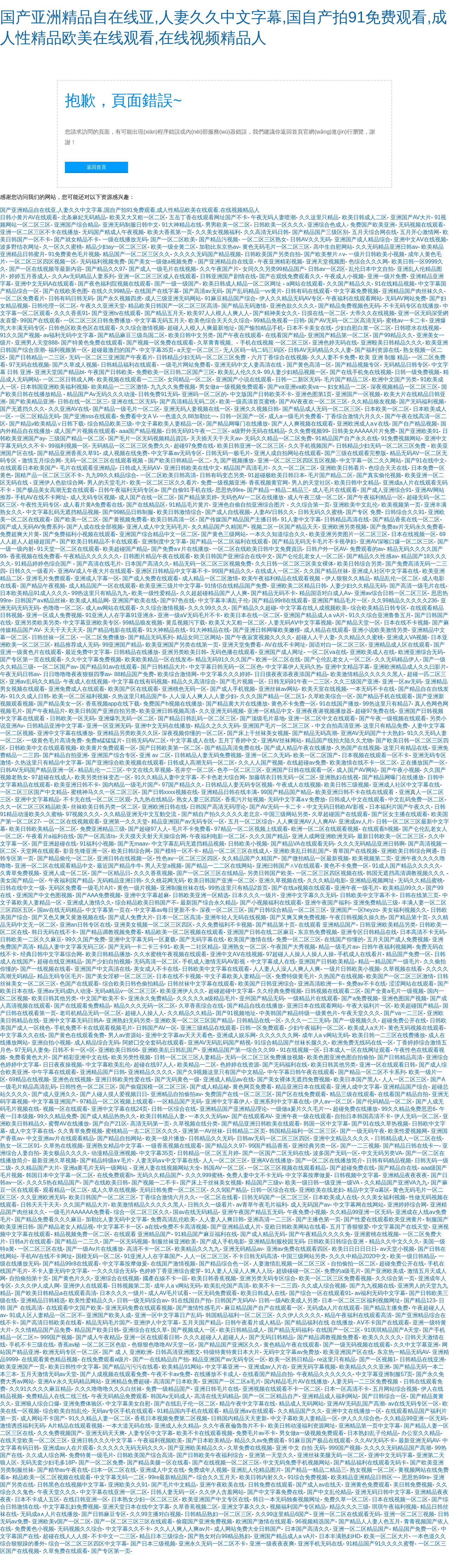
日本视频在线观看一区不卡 (375, 755)
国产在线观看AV (252, 1116)
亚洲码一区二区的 (204, 394)
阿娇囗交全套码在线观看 (153, 1043)
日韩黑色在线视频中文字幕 (71, 1485)
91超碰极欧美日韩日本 (276, 475)
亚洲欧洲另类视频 (344, 527)
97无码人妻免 (32, 1050)
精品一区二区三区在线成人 (236, 851)
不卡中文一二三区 (113, 1536)
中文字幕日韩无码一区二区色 (225, 667)
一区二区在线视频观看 (71, 822)
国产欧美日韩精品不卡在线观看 (99, 542)
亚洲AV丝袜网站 (281, 740)
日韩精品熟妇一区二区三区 (218, 1514)
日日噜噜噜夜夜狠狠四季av (77, 674)
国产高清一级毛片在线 (417, 586)
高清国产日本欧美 (175, 1381)
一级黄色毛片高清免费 (54, 740)
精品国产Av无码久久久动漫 (101, 394)
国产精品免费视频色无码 (349, 306)
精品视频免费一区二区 (82, 1234)
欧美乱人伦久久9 (239, 372)
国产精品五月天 (164, 313)
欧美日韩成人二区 (364, 217)
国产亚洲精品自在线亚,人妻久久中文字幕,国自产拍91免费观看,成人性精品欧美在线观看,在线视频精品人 (130, 210)
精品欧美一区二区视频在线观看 (184, 932)
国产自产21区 (110, 1124)
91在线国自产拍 (191, 1300)
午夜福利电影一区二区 (217, 836)
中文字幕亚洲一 (224, 1367)
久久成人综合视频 (323, 1286)
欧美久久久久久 (382, 1337)
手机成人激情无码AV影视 (214, 962)
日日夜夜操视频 (62, 1065)
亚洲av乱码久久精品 (34, 682)
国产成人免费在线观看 (150, 578)
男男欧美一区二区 (227, 225)
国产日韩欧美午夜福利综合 (210, 1455)
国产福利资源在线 (377, 350)
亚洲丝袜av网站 (278, 689)
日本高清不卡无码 (422, 932)
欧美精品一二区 (196, 1065)
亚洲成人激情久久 (89, 903)
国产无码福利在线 (284, 1065)
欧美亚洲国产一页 (22, 1367)
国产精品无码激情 (243, 306)
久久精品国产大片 (37, 1168)
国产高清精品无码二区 (188, 402)
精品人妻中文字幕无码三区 (71, 947)
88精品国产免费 (134, 674)
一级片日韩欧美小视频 (376, 254)
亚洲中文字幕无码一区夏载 (142, 939)
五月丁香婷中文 (237, 740)
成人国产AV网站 (356, 770)
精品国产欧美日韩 (96, 1330)
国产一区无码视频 (125, 1241)
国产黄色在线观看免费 (76, 1035)
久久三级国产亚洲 (356, 682)
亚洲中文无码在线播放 (163, 726)
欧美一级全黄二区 (173, 247)
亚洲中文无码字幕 (390, 1455)
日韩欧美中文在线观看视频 (42, 748)
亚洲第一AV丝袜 (202, 1131)
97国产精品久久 (182, 785)
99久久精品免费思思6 (408, 1109)
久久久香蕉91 (71, 313)
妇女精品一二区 (347, 387)
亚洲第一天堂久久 (271, 1455)
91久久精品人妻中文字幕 (165, 777)
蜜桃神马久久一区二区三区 (104, 792)
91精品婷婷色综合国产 (44, 564)
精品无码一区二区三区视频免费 (212, 564)
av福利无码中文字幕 (68, 335)
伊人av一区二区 (333, 1101)
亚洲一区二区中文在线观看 (321, 718)
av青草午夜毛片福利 (261, 1205)
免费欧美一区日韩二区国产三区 (175, 372)
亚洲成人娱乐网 (236, 1035)
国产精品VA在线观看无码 (302, 844)
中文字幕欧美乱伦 (108, 1065)
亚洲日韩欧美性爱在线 (123, 1079)
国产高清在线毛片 (98, 564)
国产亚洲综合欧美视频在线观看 (125, 763)
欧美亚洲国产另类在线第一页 (182, 645)
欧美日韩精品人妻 (162, 1116)
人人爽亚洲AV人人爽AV (305, 822)
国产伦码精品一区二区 (384, 1101)
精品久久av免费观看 (259, 1440)
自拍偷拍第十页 (28, 1278)
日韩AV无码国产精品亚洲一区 (37, 770)
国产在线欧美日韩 (105, 1183)
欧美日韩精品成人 (241, 1330)
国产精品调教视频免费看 (111, 932)
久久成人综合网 (45, 1455)
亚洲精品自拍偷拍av (175, 1094)
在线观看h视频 (380, 829)
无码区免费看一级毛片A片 (81, 888)
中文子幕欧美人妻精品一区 (169, 424)
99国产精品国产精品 (286, 792)
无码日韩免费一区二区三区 (173, 1190)
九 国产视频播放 (233, 460)
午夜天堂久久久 (360, 1013)
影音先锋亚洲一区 (85, 851)
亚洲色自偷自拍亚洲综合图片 (249, 505)
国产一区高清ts (96, 836)
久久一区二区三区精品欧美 (33, 807)
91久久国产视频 (20, 335)
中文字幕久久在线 (22, 1035)
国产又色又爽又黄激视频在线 (68, 917)
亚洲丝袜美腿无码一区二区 (330, 1455)
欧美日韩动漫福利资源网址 (301, 1426)
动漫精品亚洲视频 (113, 1153)
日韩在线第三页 (419, 895)
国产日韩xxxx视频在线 (170, 792)
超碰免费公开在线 (403, 1020)
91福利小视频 (97, 844)
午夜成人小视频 (344, 276)
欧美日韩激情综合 (179, 512)
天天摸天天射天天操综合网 (152, 836)
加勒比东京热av (219, 247)
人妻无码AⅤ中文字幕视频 (300, 623)
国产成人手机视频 (232, 689)
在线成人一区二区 (277, 571)
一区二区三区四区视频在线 (329, 873)
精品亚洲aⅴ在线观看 (248, 1411)
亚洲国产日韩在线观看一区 (299, 770)
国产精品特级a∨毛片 (106, 1160)
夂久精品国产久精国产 (220, 527)
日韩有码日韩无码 (70, 298)
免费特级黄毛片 (295, 976)
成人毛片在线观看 (334, 490)
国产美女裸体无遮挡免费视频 (293, 1079)
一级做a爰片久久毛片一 (300, 1109)
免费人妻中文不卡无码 (254, 1175)
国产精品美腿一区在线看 (158, 1463)
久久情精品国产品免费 (43, 1330)
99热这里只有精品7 (387, 704)
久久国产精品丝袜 (325, 571)
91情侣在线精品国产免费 (236, 586)
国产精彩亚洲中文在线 (80, 1057)
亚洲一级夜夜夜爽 (271, 1544)
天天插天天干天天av (215, 438)
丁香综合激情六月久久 (353, 416)
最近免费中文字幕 (87, 652)
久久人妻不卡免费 (332, 357)
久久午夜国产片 (219, 269)
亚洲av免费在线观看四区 (297, 1249)
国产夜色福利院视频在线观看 (114, 284)
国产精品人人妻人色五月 (369, 1521)
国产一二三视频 (360, 1146)
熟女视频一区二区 (372, 1470)
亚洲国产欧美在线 (134, 600)
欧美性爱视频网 (407, 1131)
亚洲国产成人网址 (281, 652)
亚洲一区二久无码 (267, 755)
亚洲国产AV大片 (410, 217)
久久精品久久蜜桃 (360, 637)
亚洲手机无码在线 (320, 1544)
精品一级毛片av (338, 947)
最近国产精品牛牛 (119, 866)
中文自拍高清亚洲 (337, 726)
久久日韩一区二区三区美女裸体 (294, 564)
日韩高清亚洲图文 (177, 1352)
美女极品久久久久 (65, 1153)
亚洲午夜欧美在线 (222, 1485)
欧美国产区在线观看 (133, 689)
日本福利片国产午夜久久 (400, 807)
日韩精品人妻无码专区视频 (239, 785)
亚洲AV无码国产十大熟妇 (372, 733)
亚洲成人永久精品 (176, 1426)
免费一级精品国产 (168, 1389)
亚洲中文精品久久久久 (342, 1138)
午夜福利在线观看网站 (354, 298)
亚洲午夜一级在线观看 (303, 1116)
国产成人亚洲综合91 (386, 490)
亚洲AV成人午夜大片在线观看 (95, 571)
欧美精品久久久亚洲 (364, 1367)
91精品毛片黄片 (189, 505)
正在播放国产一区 (422, 763)
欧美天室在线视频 (324, 689)
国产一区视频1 (377, 1359)
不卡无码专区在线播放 (411, 306)
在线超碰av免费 (306, 763)
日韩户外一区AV (326, 549)
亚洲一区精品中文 (269, 711)
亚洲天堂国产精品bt (59, 372)
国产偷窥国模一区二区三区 (153, 1087)
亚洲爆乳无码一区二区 (126, 718)
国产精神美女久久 (275, 313)
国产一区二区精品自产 (270, 1396)
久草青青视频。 (216, 343)
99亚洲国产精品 (122, 645)
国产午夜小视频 (400, 770)
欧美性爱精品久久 (91, 1300)
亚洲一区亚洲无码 (108, 726)
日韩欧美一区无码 (72, 718)
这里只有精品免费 (385, 726)
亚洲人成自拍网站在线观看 (287, 453)
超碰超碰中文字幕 (230, 991)
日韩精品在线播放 (136, 652)
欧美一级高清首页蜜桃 (247, 402)
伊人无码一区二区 (416, 1116)
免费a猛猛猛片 (104, 740)
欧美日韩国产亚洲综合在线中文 (233, 556)
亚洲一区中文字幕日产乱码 (168, 1315)
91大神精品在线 (182, 225)
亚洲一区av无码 (402, 682)
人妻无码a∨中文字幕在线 (167, 1160)
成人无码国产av (310, 1205)
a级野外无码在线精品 (258, 431)
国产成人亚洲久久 (54, 1094)
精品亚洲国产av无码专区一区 (187, 822)
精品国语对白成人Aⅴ (325, 593)
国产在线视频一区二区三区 (226, 1463)
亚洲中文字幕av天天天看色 (179, 1035)
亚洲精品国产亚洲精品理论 (233, 1109)
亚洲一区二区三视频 (409, 1514)
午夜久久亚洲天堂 (102, 306)
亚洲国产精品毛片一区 (339, 600)
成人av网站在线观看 (111, 608)
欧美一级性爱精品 (154, 593)
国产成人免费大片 (130, 917)
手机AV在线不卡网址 (41, 497)
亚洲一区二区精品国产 (361, 1529)
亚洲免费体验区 (82, 1404)
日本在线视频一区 (413, 534)
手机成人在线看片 (359, 954)
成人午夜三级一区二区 (315, 497)
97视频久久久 (83, 814)
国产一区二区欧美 (172, 239)
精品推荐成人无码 (76, 645)
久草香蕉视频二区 (195, 1507)
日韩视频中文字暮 (356, 1175)
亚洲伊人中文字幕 (156, 1323)
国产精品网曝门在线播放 (237, 424)
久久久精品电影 (326, 880)
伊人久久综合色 (360, 1418)
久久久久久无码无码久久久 (130, 1448)
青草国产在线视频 (355, 851)
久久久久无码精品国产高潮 (397, 1448)
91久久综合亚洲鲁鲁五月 (380, 615)
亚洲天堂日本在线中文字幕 (136, 1507)
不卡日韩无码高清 (255, 1256)
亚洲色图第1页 (313, 394)
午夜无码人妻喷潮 (273, 217)
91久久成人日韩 (29, 696)
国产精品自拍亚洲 (65, 755)
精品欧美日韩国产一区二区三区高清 (173, 306)
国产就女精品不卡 (76, 239)
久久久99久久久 (208, 608)
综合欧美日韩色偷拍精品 (133, 984)
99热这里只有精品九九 (100, 593)
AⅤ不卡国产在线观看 (383, 1323)
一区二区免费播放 (102, 637)
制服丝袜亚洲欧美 (174, 1241)
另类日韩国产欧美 (269, 873)
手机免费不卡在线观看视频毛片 (93, 1028)
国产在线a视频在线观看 (301, 888)
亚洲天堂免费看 (241, 645)
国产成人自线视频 (227, 512)
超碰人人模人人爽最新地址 (201, 328)
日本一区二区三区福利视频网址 (361, 1300)
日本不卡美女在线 (309, 328)
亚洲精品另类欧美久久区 (128, 733)
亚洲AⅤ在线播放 (271, 1160)
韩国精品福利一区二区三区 (302, 1131)
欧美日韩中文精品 (356, 483)
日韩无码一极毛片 (228, 453)
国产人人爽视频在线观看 (302, 424)
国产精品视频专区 (357, 365)
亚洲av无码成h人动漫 (64, 991)
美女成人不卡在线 (156, 969)
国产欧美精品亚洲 (31, 402)
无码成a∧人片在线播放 (49, 1514)
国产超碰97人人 (148, 829)
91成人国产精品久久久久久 (406, 866)
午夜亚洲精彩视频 (279, 262)
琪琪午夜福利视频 (394, 1507)
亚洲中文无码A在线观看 (45, 284)
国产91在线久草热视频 (379, 1124)
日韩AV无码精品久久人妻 (319, 350)
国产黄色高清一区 (309, 365)
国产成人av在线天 (318, 1485)
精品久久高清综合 (193, 682)
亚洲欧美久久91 (128, 1485)
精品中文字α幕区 (368, 1190)
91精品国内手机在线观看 (188, 1411)
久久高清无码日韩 (266, 232)
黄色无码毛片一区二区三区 (276, 247)
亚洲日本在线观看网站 (315, 1006)
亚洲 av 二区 (155, 755)
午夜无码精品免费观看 (119, 1396)
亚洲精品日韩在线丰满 (229, 792)
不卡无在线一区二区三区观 (96, 799)
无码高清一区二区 (156, 962)
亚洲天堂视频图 (325, 262)
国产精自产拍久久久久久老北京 (220, 814)
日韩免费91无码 (158, 394)
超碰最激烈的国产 (113, 350)
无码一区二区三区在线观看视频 (105, 460)
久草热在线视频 (63, 1146)
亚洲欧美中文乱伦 (355, 505)
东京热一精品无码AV (403, 1352)
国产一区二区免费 (101, 1463)
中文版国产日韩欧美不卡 (261, 394)
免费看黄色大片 (28, 1057)
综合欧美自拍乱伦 (65, 1411)
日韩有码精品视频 (388, 1160)
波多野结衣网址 (19, 247)
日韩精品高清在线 (346, 519)
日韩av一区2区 (326, 269)
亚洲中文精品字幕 (347, 667)
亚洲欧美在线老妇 (321, 1190)
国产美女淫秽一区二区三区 (119, 976)
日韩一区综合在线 (173, 1109)
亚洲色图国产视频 (404, 998)
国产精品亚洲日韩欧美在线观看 (260, 1124)
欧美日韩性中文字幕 (73, 1367)
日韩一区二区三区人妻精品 (187, 1057)
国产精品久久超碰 (254, 608)
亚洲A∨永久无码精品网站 (70, 1381)
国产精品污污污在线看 (130, 1367)
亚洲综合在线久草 (144, 1330)
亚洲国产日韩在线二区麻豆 (260, 932)
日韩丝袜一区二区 (54, 637)
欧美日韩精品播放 (108, 954)
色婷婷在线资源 (239, 1065)
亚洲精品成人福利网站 (330, 1396)
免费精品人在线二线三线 (57, 1396)
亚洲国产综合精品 (76, 225)
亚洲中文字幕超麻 (146, 895)
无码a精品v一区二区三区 (125, 991)
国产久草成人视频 (74, 365)
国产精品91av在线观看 (108, 667)
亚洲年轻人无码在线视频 (235, 917)
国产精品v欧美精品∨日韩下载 (46, 424)
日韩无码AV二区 (146, 740)
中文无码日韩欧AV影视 (336, 807)
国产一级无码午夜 (362, 1131)
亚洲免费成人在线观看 (76, 689)
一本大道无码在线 (128, 1426)
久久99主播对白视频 (155, 1514)
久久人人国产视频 (260, 763)
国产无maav (133, 844)
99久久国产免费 (85, 939)
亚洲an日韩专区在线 (85, 925)
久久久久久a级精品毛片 (206, 998)
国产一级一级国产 (176, 284)
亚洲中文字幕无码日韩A (73, 1020)
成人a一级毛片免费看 (295, 416)
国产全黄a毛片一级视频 (394, 991)
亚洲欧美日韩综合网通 (409, 851)
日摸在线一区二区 (323, 313)
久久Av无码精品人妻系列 (83, 276)
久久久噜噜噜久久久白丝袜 (108, 1389)
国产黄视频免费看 (124, 519)
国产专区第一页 (110, 1551)
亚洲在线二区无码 (133, 402)
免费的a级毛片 (342, 1271)
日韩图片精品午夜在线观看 (156, 556)
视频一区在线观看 (65, 1109)
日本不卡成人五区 (37, 1499)
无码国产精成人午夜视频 (113, 232)
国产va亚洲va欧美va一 (295, 387)
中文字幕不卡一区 (119, 1227)
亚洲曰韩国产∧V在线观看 (288, 866)
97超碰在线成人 (52, 777)
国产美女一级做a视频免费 (161, 262)
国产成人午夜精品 (98, 1337)
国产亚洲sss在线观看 (89, 416)
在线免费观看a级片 (105, 1359)
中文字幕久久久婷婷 (225, 674)
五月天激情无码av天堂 (48, 1374)
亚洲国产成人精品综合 (362, 239)
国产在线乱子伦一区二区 (185, 1404)
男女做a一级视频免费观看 (231, 387)
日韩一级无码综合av (142, 1300)
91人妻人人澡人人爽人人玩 (239, 1271)
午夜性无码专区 (40, 505)
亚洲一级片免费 (387, 276)
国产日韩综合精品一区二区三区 (287, 910)
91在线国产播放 (339, 704)
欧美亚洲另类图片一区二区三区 (348, 534)
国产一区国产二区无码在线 (276, 1153)
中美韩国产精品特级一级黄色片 (298, 1013)
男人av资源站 (125, 1035)
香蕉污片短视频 (244, 799)
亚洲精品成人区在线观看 (399, 645)
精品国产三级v (263, 1183)
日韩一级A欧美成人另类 (289, 1300)
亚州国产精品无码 (261, 998)
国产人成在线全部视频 (95, 527)
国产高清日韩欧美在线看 (51, 1323)
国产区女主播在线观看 (399, 814)
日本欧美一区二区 (386, 409)
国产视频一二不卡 (154, 1183)
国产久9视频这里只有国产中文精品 (220, 1072)
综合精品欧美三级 (109, 424)
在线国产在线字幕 (156, 291)
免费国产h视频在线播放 (172, 704)
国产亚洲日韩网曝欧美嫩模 (266, 630)
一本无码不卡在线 (372, 689)
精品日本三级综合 (161, 1536)
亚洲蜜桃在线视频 (376, 1234)
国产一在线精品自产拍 (161, 1359)
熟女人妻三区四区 (198, 799)
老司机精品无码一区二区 (90, 1013)
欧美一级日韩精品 (412, 1256)
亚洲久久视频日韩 (256, 409)
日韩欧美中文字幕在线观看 (215, 969)
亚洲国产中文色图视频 (44, 895)
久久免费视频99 (308, 431)
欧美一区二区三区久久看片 (163, 483)
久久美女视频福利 (217, 232)
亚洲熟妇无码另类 (128, 1020)
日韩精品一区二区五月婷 (208, 1153)
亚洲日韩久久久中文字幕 (102, 1440)
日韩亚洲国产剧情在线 (228, 276)
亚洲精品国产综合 (405, 1087)
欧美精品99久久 (403, 888)
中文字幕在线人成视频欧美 (313, 608)
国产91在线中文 (425, 460)
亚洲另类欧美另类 (37, 623)
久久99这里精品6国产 (282, 1514)
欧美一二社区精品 (196, 947)
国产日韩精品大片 (163, 667)
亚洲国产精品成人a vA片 (314, 615)
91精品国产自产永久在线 (346, 438)
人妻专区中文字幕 (150, 1433)
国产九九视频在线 (371, 1286)
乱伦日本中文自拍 (371, 269)
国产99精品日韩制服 (128, 512)
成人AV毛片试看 (168, 1293)
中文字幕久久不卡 (128, 1529)
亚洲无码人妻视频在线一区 (197, 409)
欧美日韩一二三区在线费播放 (388, 1035)
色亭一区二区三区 (239, 770)
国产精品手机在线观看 (384, 696)
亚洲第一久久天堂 (125, 822)
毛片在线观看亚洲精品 (88, 468)
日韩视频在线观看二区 (333, 991)
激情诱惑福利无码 (22, 1426)
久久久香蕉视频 (153, 873)
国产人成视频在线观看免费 (113, 1374)
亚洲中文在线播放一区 (354, 1411)
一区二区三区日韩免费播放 (97, 320)
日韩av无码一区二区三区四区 (273, 1138)
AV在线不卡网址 (285, 645)
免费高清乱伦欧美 (172, 1219)
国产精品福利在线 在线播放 (318, 1323)
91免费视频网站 (401, 438)
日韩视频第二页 (130, 1286)
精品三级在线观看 (352, 1094)
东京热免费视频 (317, 932)
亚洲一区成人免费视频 (54, 615)
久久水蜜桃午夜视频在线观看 (170, 954)
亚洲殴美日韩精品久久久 (391, 343)
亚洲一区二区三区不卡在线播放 (39, 232)
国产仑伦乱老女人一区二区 (309, 556)
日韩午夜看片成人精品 (253, 1323)
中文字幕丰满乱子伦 (223, 600)
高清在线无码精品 (216, 1396)
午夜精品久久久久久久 (91, 556)
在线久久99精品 (111, 291)
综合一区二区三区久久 (142, 1212)
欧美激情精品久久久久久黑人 (366, 674)
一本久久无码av (208, 1116)
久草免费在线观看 (65, 1551)
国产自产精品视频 (414, 424)
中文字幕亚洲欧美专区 (91, 623)
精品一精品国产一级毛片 (389, 962)
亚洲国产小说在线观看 (244, 379)
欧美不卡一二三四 (275, 1286)
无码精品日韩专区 (405, 365)
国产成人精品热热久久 (108, 1116)
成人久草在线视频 (113, 1190)
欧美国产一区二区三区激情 (400, 976)
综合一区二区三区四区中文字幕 (87, 1544)
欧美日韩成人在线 (263, 1293)
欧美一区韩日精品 (291, 1359)
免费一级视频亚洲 (223, 483)
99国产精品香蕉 (269, 1146)
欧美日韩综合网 (130, 851)
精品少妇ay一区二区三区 (117, 247)
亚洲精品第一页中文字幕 (369, 1426)
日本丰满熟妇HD (340, 1536)
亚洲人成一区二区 (65, 873)
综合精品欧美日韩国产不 (146, 903)
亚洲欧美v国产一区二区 (61, 1521)
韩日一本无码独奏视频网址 (286, 1499)
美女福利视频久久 (404, 910)
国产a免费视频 (359, 998)
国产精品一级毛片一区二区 (126, 409)
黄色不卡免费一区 (293, 704)
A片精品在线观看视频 (75, 1426)
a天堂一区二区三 (198, 350)
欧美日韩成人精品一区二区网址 (243, 284)
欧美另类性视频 (130, 1057)
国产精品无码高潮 (314, 733)
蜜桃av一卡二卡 (405, 320)
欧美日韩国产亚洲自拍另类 (102, 711)
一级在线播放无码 (124, 239)
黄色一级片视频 (136, 888)
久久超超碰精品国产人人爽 (213, 593)
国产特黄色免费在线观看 (92, 343)
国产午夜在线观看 (239, 335)
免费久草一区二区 (346, 1499)
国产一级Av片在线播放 (94, 1249)
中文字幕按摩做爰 (308, 1175)
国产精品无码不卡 (273, 593)
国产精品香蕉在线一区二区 (406, 519)
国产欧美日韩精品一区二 (179, 460)
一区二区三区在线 (40, 1249)
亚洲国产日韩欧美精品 (327, 962)
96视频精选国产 (315, 1521)
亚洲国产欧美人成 (108, 1315)
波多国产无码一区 (335, 1153)
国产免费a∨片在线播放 (180, 549)
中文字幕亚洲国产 (54, 1101)
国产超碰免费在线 (352, 1168)
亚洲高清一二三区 (269, 1219)
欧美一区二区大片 (386, 1536)
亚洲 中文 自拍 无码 (300, 1448)
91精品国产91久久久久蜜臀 (380, 1544)
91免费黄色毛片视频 (74, 254)
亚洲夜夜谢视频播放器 (324, 711)
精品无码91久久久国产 (223, 659)
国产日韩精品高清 (399, 1057)
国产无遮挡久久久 (22, 409)
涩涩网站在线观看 (411, 984)
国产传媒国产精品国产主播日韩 (238, 519)
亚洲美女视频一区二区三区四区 (153, 925)
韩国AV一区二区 (223, 1168)
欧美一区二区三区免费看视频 (335, 1278)
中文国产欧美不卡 (102, 998)
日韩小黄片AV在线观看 (29, 217)
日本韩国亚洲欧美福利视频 (54, 387)
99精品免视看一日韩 (279, 320)
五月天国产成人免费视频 (398, 939)
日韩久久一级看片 (31, 571)
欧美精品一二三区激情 (119, 387)
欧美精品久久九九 (197, 1249)
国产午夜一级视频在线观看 (392, 718)
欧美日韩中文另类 (190, 335)
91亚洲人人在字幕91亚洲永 (120, 615)
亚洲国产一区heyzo (354, 910)
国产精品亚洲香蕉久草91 (68, 453)
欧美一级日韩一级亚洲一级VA (323, 1183)
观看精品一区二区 (65, 1190)
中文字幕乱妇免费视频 (71, 1507)
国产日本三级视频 (152, 1544)
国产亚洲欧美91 (419, 431)
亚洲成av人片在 (268, 1367)
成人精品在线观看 (326, 630)
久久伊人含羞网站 (221, 1492)
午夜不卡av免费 (170, 1374)
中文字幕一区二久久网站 (370, 460)
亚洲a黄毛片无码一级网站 (96, 1168)
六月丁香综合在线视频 (279, 357)
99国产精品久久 (232, 571)
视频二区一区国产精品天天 (284, 527)
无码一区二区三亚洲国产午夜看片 (111, 357)
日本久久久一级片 (254, 895)
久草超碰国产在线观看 (340, 814)
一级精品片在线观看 (313, 998)
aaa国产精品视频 (140, 431)
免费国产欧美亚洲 (372, 225)
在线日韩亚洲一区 (85, 1499)
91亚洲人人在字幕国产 (152, 1256)
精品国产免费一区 (408, 954)
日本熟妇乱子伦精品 (372, 1433)
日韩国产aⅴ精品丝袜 (40, 600)
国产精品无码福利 (290, 1330)
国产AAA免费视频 (98, 895)
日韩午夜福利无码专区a (128, 490)
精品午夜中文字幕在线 (247, 1404)
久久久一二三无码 (307, 1020)
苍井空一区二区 (194, 770)
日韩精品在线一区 (258, 1020)
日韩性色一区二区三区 (88, 1087)
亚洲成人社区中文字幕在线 (385, 571)
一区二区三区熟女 (264, 239)
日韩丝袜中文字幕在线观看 (201, 984)
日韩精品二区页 (246, 1131)
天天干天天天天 (63, 630)
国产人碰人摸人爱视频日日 (113, 1094)
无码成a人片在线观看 (333, 1308)
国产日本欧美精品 (208, 1440)
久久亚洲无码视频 (221, 711)
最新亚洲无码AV (418, 1440)
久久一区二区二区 (294, 468)
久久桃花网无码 (164, 880)
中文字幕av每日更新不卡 (165, 910)
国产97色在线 (177, 600)
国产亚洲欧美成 (384, 1271)
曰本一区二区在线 (113, 1470)
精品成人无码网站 (301, 1404)
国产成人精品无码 (262, 1234)
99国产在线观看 (40, 320)
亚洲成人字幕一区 (96, 578)
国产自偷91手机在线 (186, 490)
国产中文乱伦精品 (329, 1492)
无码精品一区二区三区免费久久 (131, 446)
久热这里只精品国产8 (139, 696)
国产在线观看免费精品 (82, 1006)
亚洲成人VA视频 (407, 637)
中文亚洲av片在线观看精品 (60, 1138)
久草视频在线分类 (195, 1124)
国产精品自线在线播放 (255, 1006)
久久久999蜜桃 (204, 1175)
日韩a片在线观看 (30, 1241)
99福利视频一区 (68, 446)
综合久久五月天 (216, 1477)
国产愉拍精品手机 (260, 328)
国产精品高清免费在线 (233, 748)
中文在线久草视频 (148, 770)
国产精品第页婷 (197, 497)
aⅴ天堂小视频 (397, 1249)
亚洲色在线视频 (72, 1079)
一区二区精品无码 (37, 416)
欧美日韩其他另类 (54, 998)
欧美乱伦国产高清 (226, 1286)
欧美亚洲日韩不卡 (76, 785)
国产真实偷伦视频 (378, 475)
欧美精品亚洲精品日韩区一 (364, 1477)
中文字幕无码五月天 (159, 320)
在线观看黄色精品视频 (49, 1359)
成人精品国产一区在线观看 (102, 586)
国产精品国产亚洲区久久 (229, 1345)
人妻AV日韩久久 (274, 512)
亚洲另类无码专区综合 (268, 1278)
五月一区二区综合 (250, 822)
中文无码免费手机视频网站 (296, 1463)
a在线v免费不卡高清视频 (176, 1227)
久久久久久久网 (279, 1035)
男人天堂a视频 (163, 866)
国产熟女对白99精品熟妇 (219, 1536)
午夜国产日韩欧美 (110, 372)
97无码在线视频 (29, 365)
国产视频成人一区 (193, 1330)
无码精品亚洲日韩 (119, 880)
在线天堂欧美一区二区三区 (33, 1440)
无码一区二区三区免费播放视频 (264, 1057)
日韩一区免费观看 (262, 1028)
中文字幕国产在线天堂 (400, 1227)
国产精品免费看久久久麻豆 (48, 1219)
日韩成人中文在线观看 (357, 799)
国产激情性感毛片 (198, 1308)
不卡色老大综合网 (222, 777)
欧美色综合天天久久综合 (219, 320)
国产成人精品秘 (209, 1087)
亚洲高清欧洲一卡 (320, 984)
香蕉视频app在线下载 (113, 704)
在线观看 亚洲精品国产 (327, 925)
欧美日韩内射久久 (261, 1477)
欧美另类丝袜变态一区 (103, 777)
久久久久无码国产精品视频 (207, 254)
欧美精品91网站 (182, 1367)
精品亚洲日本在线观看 (303, 1087)
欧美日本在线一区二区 (252, 615)
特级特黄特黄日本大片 (231, 1352)
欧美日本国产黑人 (356, 1079)
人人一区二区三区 (404, 1079)
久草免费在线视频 (249, 1448)
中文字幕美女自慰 (128, 1404)
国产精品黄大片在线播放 (237, 704)
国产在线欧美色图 (65, 291)
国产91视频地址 (236, 1013)
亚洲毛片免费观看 (48, 578)
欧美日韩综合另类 (359, 564)
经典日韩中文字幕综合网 (51, 954)
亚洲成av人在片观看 (68, 1448)
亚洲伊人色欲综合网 (58, 483)
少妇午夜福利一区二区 (316, 1028)
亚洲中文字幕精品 (37, 799)
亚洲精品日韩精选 (42, 1300)
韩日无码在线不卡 (54, 932)
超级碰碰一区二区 (298, 1271)
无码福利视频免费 (102, 262)
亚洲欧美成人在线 (372, 652)
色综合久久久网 (368, 262)
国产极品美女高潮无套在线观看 (55, 490)
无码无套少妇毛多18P (47, 1463)
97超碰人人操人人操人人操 (300, 954)
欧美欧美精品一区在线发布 (158, 659)
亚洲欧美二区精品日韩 (298, 586)
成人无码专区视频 (92, 497)
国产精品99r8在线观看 (280, 600)
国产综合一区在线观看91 (320, 1293)
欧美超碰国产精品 (125, 549)
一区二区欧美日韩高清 (168, 475)
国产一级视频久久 (355, 1020)
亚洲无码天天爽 (105, 1433)
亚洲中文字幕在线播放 (65, 733)
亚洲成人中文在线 (162, 1470)
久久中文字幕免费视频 (93, 659)
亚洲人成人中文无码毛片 (157, 527)
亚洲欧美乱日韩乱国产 (301, 851)
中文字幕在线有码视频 (140, 682)
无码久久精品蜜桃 (420, 880)
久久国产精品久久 (349, 284)
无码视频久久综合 (80, 1529)
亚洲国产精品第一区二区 (338, 335)
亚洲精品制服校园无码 (276, 1241)
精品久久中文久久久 (394, 1241)
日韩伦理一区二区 (54, 306)
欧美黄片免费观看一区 (108, 748)
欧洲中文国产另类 (394, 379)
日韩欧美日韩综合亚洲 (336, 1241)
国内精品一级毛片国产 (130, 785)
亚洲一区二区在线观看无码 (346, 1514)
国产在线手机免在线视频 (360, 372)
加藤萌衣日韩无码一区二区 (282, 777)
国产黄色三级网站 (223, 534)
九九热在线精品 (153, 799)
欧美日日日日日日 (354, 1249)
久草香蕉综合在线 (201, 1006)
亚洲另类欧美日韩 (184, 652)
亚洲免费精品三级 (375, 903)
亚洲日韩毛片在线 (216, 1389)
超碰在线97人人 (154, 1065)
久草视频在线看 (402, 969)
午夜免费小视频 (306, 1212)
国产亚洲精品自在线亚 (226, 262)
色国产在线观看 (79, 984)
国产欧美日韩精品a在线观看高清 (55, 1293)
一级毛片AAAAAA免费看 (79, 1212)
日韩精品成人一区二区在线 (408, 1138)
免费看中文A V (138, 416)
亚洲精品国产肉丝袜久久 (413, 291)
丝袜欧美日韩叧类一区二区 (104, 807)
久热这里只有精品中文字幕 (48, 763)
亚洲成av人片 (356, 822)
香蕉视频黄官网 (268, 483)
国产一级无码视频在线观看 (356, 1345)
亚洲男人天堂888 (36, 343)
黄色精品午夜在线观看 (291, 1345)
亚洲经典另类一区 (314, 1146)
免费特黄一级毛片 (91, 1455)
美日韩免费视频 (413, 1485)
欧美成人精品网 (89, 600)
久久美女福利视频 (383, 1197)
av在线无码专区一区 (413, 1404)
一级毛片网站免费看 (185, 365)
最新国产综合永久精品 (208, 903)
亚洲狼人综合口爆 (37, 1404)
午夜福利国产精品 (70, 880)
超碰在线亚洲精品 (59, 962)
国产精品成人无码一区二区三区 (321, 409)
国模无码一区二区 (98, 1256)
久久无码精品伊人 (397, 659)
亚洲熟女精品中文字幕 (114, 1146)
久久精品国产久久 (299, 1411)
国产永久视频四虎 (119, 298)
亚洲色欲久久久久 (292, 306)
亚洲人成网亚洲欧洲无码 (323, 836)
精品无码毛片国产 (108, 1323)
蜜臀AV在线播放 (68, 1124)
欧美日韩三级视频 (346, 785)
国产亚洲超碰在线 (54, 844)
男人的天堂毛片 (106, 483)
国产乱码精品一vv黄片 (254, 291)
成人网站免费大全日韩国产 (247, 1529)
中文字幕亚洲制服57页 (384, 1374)
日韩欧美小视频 (247, 844)
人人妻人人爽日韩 (221, 1219)
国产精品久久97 (106, 269)
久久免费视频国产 (59, 1433)
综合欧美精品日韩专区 (378, 608)
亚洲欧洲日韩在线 (164, 807)
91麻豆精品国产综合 (230, 298)
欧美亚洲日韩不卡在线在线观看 (355, 792)
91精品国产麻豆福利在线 (206, 1234)
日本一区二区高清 (178, 917)
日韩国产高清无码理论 (218, 807)
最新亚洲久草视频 (54, 1160)
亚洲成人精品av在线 (228, 1079)
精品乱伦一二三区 (100, 770)
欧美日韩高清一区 (172, 519)
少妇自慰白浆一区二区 (363, 328)
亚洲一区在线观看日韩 (387, 1065)
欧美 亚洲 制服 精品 (383, 357)
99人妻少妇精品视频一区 (295, 372)
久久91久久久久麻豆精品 (40, 1389)
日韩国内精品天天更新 (239, 1418)
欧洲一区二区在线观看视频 (324, 829)
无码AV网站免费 (405, 298)
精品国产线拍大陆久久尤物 (339, 740)
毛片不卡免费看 (191, 829)
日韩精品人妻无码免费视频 (208, 755)
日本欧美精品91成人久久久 (34, 593)
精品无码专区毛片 (59, 976)
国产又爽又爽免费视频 (298, 917)
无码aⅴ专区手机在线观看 (122, 1411)
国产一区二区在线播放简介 (329, 1160)
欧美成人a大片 (366, 1028)
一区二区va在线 (327, 652)
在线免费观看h (115, 1175)
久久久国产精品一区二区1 (272, 696)
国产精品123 (420, 1300)
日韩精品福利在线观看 (129, 365)
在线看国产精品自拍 (403, 1094)
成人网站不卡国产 (42, 1418)
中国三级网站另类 (285, 814)
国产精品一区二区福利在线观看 (229, 542)
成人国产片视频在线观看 (85, 431)
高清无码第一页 (149, 1124)
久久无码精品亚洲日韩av (387, 247)
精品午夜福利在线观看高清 (358, 1315)
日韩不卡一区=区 (73, 1050)
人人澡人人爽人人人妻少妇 (202, 696)
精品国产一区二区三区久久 (136, 254)
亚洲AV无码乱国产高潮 (355, 1404)
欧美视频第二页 (371, 858)
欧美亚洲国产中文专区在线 (215, 1499)
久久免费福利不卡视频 (224, 925)
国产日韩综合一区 (384, 1396)
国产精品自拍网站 (119, 1138)
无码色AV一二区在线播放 (252, 497)
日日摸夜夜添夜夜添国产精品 (290, 674)
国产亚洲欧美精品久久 (196, 1448)
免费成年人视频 (207, 1470)
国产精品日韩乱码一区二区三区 (197, 718)
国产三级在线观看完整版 (355, 453)
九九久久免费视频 (172, 387)
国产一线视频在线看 (45, 969)
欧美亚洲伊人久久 (182, 991)
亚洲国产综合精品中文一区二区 (158, 534)
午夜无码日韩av (20, 674)
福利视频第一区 (68, 350)
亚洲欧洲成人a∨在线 (363, 424)
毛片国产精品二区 (346, 379)
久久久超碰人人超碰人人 (214, 1337)
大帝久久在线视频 (372, 313)
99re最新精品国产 (170, 1477)
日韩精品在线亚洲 (422, 1359)
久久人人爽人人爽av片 (182, 1529)
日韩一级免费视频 (417, 372)
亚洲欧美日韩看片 (342, 468)
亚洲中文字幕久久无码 (308, 895)
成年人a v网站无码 (325, 1035)
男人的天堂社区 (311, 483)
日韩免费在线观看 (270, 1485)
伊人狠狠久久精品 (347, 578)
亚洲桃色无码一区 (184, 689)
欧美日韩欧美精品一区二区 (42, 829)
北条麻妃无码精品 (83, 217)
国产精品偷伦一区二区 (65, 858)
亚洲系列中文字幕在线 (282, 1101)
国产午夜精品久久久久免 (319, 1234)
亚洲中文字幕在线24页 (119, 1109)
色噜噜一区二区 (62, 608)
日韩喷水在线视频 (416, 328)
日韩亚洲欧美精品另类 (388, 925)
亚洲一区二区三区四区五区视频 (296, 460)
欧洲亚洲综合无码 (420, 652)
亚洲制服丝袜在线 (182, 888)
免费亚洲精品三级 (102, 829)
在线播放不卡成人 (216, 1374)
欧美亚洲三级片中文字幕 (170, 586)
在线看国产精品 (284, 335)
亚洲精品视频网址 (371, 880)
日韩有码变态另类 (222, 475)
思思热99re (229, 490)
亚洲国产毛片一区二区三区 (276, 726)
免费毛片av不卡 (256, 1433)
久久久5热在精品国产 (53, 1183)
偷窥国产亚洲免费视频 (204, 1521)
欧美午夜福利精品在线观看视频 (282, 578)
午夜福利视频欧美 (160, 1440)
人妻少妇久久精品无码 (358, 586)
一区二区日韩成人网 (68, 379)
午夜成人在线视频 (85, 682)
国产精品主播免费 (385, 1308)
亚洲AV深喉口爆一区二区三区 (397, 542)
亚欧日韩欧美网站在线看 (295, 1227)
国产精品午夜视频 (42, 586)
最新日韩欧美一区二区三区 (390, 836)
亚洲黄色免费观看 (367, 1485)
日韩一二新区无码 (297, 379)
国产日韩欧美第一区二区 (170, 748)
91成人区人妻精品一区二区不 (46, 1315)
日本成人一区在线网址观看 (356, 1050)
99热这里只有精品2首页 (238, 888)
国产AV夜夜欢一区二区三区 (313, 402)
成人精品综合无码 (96, 1043)
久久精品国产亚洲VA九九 (395, 1183)
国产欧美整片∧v (324, 254)
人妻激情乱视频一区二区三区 (290, 1264)
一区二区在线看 (218, 1197)
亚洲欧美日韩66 (118, 1050)
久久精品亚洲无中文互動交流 (140, 814)
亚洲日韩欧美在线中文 (192, 468)
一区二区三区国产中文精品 (33, 792)
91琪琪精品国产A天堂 (391, 1330)
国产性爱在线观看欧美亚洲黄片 (383, 1219)
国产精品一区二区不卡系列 (372, 1072)
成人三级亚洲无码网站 (173, 298)
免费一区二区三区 (298, 939)
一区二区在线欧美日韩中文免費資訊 (257, 549)
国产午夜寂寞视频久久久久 (258, 637)
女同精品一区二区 (189, 379)
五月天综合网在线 (374, 232)
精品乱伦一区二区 (396, 578)
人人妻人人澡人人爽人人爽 (286, 969)
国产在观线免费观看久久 (290, 276)
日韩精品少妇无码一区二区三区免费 (201, 357)
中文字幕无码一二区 (119, 1477)
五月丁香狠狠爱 (349, 1227)
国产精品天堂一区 (357, 623)
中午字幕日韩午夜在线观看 (301, 1072)
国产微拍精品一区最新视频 (315, 858)
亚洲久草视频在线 (281, 880)
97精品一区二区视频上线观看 (251, 829)
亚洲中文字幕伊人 (227, 1101)
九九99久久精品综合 (111, 475)
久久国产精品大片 (85, 1205)
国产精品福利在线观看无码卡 (370, 1463)
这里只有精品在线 (405, 748)
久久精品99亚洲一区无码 (361, 1212)
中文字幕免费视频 (356, 291)
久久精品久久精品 (189, 1013)
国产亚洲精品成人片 (235, 1227)
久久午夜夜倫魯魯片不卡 (233, 1426)
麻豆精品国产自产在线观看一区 (263, 1308)
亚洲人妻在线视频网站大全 (166, 1168)
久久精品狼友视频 (373, 402)
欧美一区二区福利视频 (80, 696)
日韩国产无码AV (235, 1300)
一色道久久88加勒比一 (188, 416)
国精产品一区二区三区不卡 (48, 475)
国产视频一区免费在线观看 (160, 343)
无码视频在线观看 (420, 225)
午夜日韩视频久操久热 (357, 917)
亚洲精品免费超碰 (127, 1381)
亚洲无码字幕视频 (313, 1367)
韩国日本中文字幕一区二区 (59, 1175)
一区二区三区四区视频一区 (42, 262)
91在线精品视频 (395, 284)
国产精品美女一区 (59, 704)
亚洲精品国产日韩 (102, 1072)
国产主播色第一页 (318, 1219)
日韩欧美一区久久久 (279, 225)
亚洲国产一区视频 (357, 394)
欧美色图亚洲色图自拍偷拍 (340, 1057)
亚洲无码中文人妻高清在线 (248, 365)
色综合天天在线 (388, 468)
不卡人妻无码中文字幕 (60, 1271)
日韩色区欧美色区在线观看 (82, 328)
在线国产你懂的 (343, 939)
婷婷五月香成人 (28, 276)
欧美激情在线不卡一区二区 (363, 763)
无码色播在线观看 (232, 652)
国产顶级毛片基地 (262, 718)
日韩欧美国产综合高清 (145, 1455)
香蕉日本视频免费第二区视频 (170, 1418)
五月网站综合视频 (395, 1389)
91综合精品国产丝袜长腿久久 (291, 1043)
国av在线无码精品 (59, 910)
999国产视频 (56, 1337)
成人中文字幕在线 (31, 1131)
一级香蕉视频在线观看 (174, 1146)
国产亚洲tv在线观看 (116, 313)
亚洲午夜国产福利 (327, 903)
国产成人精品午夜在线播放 (297, 748)
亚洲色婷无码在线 (334, 343)
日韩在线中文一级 (22, 888)
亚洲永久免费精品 (150, 998)
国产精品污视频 (218, 239)
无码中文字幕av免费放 (291, 1352)
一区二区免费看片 (22, 298)
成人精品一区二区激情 (210, 578)
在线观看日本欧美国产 (28, 468)
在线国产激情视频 (172, 1264)
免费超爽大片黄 (19, 534)
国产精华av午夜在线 (62, 1470)
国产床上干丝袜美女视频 (258, 733)
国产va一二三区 (403, 1013)
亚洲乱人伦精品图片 (256, 1470)
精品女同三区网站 (198, 637)
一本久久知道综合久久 (277, 534)
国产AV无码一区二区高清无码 (345, 320)
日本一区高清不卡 (346, 1389)
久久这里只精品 (319, 217)
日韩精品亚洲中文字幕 (55, 726)
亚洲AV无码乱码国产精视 (219, 1043)
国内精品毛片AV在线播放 (295, 1381)
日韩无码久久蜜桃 (320, 512)
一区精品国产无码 (179, 1101)
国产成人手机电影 (222, 1241)
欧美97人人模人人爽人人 (218, 313)
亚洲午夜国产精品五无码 (252, 1212)
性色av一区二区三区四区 (187, 858)
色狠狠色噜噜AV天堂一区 (163, 1345)
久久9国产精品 (228, 1190)
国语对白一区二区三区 (337, 645)
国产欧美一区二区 (76, 519)
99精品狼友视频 (142, 623)
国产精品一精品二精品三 (278, 490)
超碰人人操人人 (144, 1013)
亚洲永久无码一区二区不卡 (212, 1544)
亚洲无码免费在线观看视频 (139, 1308)
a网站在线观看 (304, 284)
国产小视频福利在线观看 (271, 903)
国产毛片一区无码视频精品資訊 (147, 438)
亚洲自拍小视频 (51, 1043)
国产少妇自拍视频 (108, 962)
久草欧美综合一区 (330, 696)
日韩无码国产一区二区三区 (275, 1197)
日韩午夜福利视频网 (387, 947)
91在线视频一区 (300, 1050)
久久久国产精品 (268, 836)
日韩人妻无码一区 (172, 1492)
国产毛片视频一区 (242, 682)
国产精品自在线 (397, 1168)
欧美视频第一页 (401, 505)
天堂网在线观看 (40, 851)
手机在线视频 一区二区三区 (274, 343)
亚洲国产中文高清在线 (102, 969)
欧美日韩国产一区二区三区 (102, 1197)
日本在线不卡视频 (406, 623)
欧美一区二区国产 (315, 755)
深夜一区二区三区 (222, 910)
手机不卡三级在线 (31, 1345)
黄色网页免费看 (252, 1087)
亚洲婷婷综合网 (407, 1205)
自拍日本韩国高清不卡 (363, 1116)
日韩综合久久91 (405, 512)
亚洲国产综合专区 (113, 755)
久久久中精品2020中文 (358, 1256)
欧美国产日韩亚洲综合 (266, 984)
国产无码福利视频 (421, 402)
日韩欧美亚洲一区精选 (201, 895)
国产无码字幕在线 (201, 939)
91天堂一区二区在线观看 (68, 549)
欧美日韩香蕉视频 (213, 1278)
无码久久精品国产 (159, 1175)
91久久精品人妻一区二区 (100, 1418)
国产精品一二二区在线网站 (219, 866)
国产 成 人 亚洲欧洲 (127, 1352)
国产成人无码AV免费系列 (31, 527)
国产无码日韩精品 (271, 1337)
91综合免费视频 (308, 1477)
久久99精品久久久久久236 (404, 600)
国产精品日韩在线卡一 (411, 1146)
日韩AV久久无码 (310, 239)
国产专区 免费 (363, 512)
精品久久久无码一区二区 (144, 1006)
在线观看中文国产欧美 (74, 1308)
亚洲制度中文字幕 (164, 542)
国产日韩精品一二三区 (37, 357)
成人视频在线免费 (125, 453)
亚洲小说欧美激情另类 (380, 630)
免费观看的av (367, 549)
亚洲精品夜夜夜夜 (404, 1175)
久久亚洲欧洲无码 (42, 1197)
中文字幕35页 (156, 350)
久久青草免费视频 (80, 1131)
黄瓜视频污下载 (185, 623)
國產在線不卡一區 (165, 1278)
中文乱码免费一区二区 (416, 799)
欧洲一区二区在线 (278, 659)
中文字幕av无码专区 (176, 453)
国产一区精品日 (110, 873)
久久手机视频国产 (310, 446)
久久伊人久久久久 (298, 1315)
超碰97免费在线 (194, 446)
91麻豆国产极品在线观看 (319, 1440)
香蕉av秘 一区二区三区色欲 (93, 1345)
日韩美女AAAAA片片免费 (363, 431)
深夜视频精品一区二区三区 (404, 387)
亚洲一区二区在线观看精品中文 (54, 866)
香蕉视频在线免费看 (35, 556)
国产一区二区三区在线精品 (210, 873)
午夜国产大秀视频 (292, 947)
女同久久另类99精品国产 (273, 269)
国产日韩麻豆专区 (103, 1514)
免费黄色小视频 (34, 1529)
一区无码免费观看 (214, 1293)
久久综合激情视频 (141, 328)
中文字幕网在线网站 (358, 1205)
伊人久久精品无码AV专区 (290, 298)
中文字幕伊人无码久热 (294, 667)
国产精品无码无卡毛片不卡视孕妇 (314, 542)
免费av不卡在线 (366, 984)
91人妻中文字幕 (301, 519)
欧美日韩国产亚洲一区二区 (221, 880)
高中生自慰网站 (333, 247)
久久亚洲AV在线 (68, 409)
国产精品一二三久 (77, 1241)
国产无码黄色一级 (177, 1079)
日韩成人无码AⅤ (140, 468)
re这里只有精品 (336, 1359)
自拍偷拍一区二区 (353, 1264)
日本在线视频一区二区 (400, 1499)
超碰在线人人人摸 (65, 1536)
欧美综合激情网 (177, 674)
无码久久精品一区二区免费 (278, 438)
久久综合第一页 (310, 505)
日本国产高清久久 (147, 564)
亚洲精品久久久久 (150, 1072)
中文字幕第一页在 (108, 910)
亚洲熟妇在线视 (338, 777)
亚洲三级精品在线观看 (208, 1028)
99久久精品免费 (57, 1116)
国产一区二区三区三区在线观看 (133, 1521)
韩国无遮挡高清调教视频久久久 (406, 873)
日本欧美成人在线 (335, 1197)
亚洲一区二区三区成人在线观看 (157, 276)
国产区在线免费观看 (301, 1094)
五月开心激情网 (419, 232)
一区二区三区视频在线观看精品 (287, 1168)
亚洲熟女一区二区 (244, 947)
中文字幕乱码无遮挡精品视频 (62, 512)
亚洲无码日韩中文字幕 (383, 1492)
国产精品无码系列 (150, 637)
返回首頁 (96, 167)
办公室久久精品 (421, 1433)
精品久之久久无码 (216, 726)
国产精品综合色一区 (224, 1264)
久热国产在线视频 (357, 748)
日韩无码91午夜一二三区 (197, 431)
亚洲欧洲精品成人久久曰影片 (409, 667)
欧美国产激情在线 (250, 939)
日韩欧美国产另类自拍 (272, 254)
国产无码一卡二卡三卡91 (139, 947)
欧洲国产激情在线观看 (264, 1521)
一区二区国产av (57, 667)
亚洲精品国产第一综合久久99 (238, 1050)
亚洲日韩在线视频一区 (125, 858)
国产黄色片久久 (71, 1278)
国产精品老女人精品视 (65, 1227)
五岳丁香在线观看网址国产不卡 (208, 217)
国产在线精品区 (146, 505)
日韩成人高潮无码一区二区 (201, 763)
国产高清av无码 (202, 291)
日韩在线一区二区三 (83, 402)
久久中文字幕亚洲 (416, 1345)
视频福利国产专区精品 (298, 1507)
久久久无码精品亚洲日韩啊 (371, 844)
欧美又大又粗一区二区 (137, 217)
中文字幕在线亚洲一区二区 (113, 1492)
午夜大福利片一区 (368, 1006)
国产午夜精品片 (45, 711)
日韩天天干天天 (40, 1205)
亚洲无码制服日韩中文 (130, 225)
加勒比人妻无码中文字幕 (116, 1219)
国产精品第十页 (408, 917)
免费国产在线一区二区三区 (238, 1094)
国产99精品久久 (393, 335)
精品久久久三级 (349, 1507)
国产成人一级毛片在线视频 (162, 269)
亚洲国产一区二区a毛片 (231, 1381)
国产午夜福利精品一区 (375, 497)
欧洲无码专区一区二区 (71, 1352)
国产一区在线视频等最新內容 (45, 269)
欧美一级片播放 (165, 1138)
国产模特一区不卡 (176, 851)
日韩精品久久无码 (210, 1138)
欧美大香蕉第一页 (169, 232)
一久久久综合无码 (113, 1271)
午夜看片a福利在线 (50, 836)
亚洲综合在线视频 (116, 1278)
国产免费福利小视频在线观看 (79, 534)
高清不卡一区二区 (149, 1249)
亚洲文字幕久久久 (243, 1507)
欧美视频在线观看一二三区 (130, 379)
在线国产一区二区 (338, 1330)
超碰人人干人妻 (315, 637)
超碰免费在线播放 (355, 1109)
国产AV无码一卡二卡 (276, 807)
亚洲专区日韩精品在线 (369, 932)
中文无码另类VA (381, 1153)
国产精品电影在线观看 (115, 630)
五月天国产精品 (201, 1323)
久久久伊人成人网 (37, 1286)
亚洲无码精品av (243, 1249)
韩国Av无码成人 (170, 1396)
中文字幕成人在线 (192, 740)
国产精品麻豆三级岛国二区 (131, 335)
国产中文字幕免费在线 (275, 1492)
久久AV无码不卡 (374, 1440)
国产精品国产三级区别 (320, 232)
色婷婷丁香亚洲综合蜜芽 (170, 1271)
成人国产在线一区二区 (147, 497)
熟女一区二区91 (20, 1146)
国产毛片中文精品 (173, 1485)
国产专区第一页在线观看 (31, 659)
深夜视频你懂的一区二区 (192, 733)
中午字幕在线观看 (54, 1072)
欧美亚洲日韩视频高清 (167, 711)
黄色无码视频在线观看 (416, 1028)
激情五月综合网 (41, 460)
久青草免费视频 (19, 873)
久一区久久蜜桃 (62, 247)
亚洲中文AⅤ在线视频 (420, 239)
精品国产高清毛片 (245, 468)
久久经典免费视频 (279, 991)
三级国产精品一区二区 (77, 438)
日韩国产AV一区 (156, 1028)
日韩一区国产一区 (242, 416)
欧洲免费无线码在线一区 (362, 1043)
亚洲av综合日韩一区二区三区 (391, 593)
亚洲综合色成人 (327, 225)
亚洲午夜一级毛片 (356, 888)
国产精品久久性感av (372, 556)
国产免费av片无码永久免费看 (406, 527)
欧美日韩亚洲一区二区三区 (250, 446)
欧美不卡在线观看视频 (204, 1433)
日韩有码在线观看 (307, 291)
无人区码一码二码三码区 (254, 350)
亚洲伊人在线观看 (85, 1286)
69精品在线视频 (29, 1079)
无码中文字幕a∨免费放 (297, 799)
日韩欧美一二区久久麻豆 (31, 939)
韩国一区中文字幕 (325, 1124)
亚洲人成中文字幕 (357, 1087)
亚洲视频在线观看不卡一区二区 (281, 1389)
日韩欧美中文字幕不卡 (368, 895)
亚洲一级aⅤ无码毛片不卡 (189, 615)
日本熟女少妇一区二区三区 (145, 1499)
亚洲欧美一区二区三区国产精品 (193, 1020)
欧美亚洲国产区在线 (348, 1352)
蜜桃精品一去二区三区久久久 (142, 1131)
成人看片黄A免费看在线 (93, 505)
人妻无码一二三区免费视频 (365, 1381)
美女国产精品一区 (22, 880)
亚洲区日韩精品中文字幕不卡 (171, 571)
